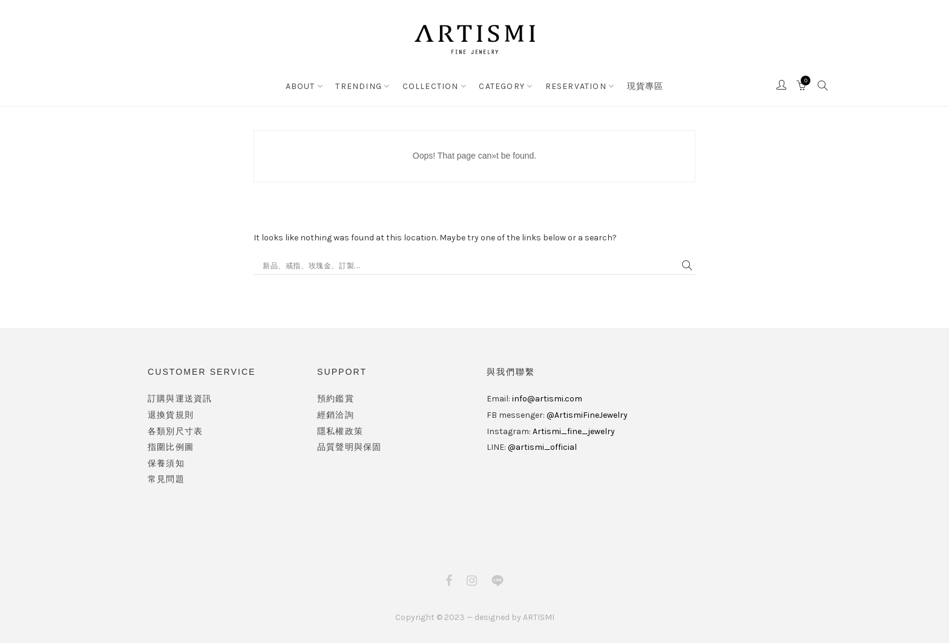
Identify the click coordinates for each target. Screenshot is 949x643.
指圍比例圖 (171, 447)
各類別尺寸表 (175, 431)
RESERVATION (575, 86)
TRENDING (358, 86)
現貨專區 (645, 86)
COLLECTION (430, 86)
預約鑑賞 (335, 399)
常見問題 (166, 479)
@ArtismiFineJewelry (587, 415)
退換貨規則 (171, 415)
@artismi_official (542, 447)
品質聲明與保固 (349, 447)
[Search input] (469, 265)
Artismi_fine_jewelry (574, 431)
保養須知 (166, 463)
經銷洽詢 (335, 415)
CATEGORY (502, 86)
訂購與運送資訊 (180, 399)
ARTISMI (538, 617)
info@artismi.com (547, 399)
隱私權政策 (340, 431)
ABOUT (300, 86)
